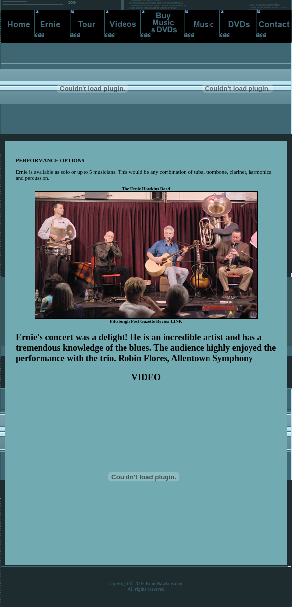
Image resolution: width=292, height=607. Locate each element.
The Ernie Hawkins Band (146, 188)
